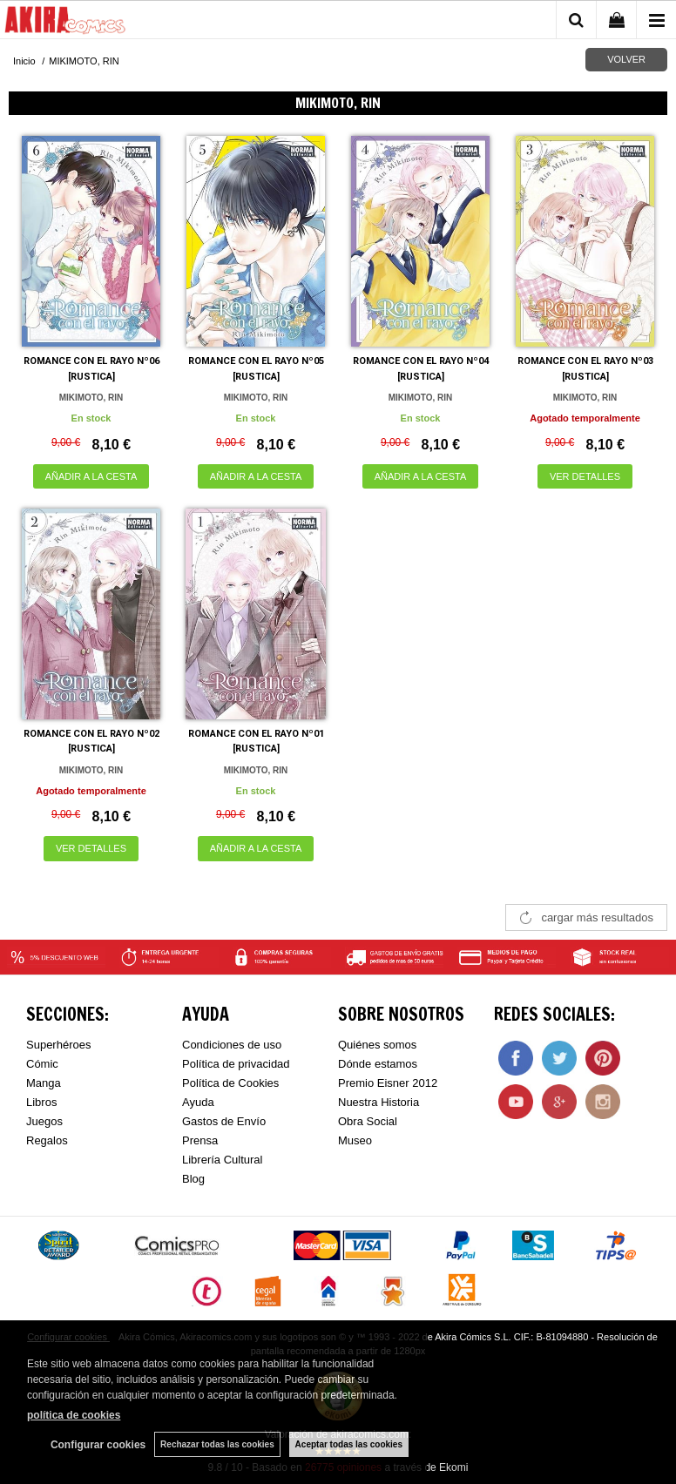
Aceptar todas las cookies (348, 1444)
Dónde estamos (377, 1063)
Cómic (42, 1063)
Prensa (200, 1140)
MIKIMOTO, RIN (91, 397)
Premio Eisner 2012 (387, 1082)
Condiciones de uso (231, 1044)
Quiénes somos (377, 1044)
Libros (41, 1102)
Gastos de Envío (224, 1121)
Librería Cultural (222, 1159)
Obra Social (367, 1121)
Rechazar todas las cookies (217, 1444)
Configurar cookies (98, 1445)
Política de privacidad (236, 1063)
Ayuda (198, 1102)
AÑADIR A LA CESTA (91, 476)
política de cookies (73, 1415)
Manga (43, 1082)
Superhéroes (58, 1044)
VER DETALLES (585, 476)
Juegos (44, 1121)
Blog (193, 1178)
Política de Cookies (230, 1082)
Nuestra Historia (378, 1102)
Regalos (47, 1140)
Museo (355, 1140)
